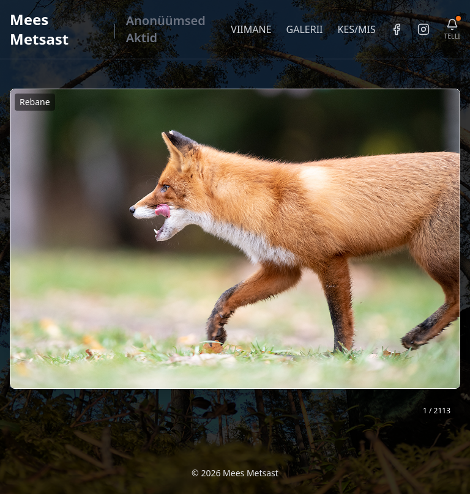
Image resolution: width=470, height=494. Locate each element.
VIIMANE (251, 29)
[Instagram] (423, 29)
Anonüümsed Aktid (166, 29)
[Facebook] (396, 29)
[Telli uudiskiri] (452, 29)
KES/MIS (356, 29)
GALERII (304, 29)
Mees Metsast (39, 29)
